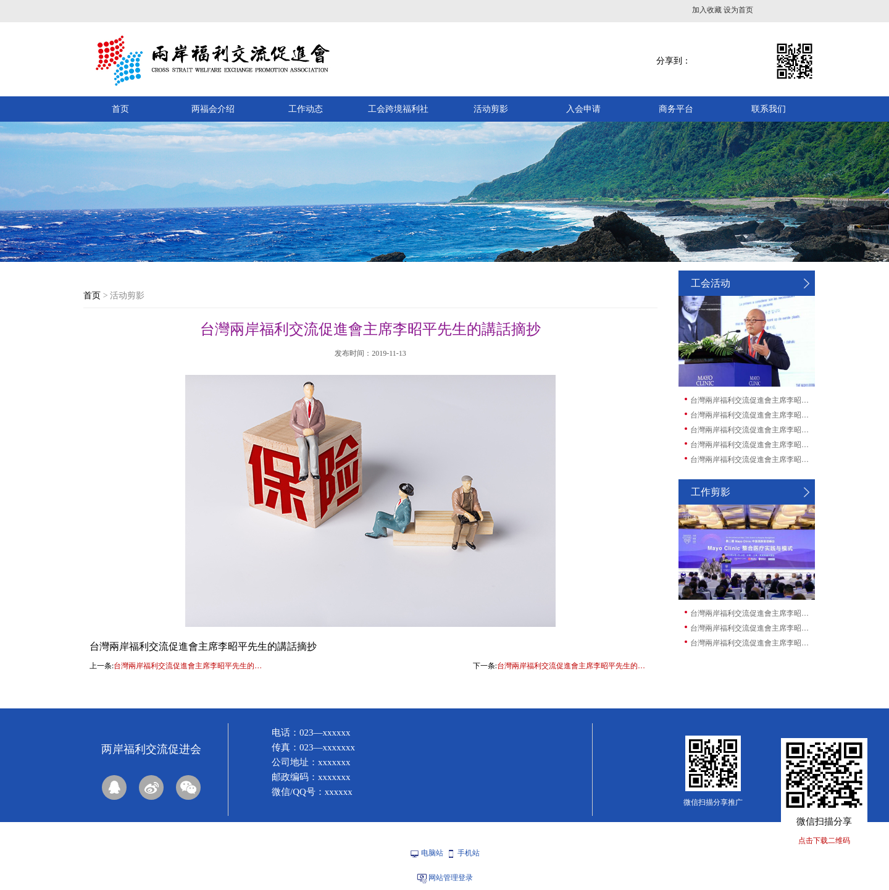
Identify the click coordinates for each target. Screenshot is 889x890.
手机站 (468, 853)
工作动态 (305, 109)
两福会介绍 (213, 109)
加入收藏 (707, 10)
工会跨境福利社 (398, 109)
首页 (120, 109)
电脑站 (432, 853)
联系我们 (768, 109)
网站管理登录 (450, 877)
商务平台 (676, 109)
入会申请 (583, 109)
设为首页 (738, 10)
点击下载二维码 (824, 840)
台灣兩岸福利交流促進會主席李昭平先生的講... (752, 400)
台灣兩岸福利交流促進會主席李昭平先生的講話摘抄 (191, 665)
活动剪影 (491, 109)
